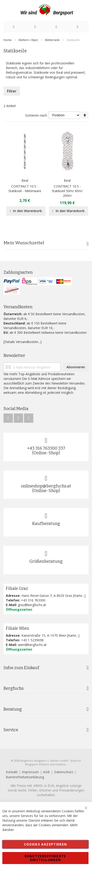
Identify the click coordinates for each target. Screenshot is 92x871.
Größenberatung (46, 561)
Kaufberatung (46, 523)
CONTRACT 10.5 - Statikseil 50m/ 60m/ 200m (67, 191)
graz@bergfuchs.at (32, 605)
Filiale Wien (17, 628)
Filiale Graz (17, 588)
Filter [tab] (12, 91)
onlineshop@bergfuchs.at (46, 486)
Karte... (79, 595)
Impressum (30, 772)
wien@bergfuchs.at (32, 644)
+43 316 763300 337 (46, 448)
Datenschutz (63, 772)
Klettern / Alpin (29, 40)
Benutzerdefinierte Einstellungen (45, 858)
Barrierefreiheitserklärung (25, 777)
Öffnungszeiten (19, 609)
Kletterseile (52, 40)
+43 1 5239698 (32, 640)
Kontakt (12, 772)
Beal (24, 180)
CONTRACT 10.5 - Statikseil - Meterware (24, 188)
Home (7, 40)
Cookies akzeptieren (45, 844)
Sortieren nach (36, 115)
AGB (46, 772)
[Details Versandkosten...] (22, 342)
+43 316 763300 (33, 600)
